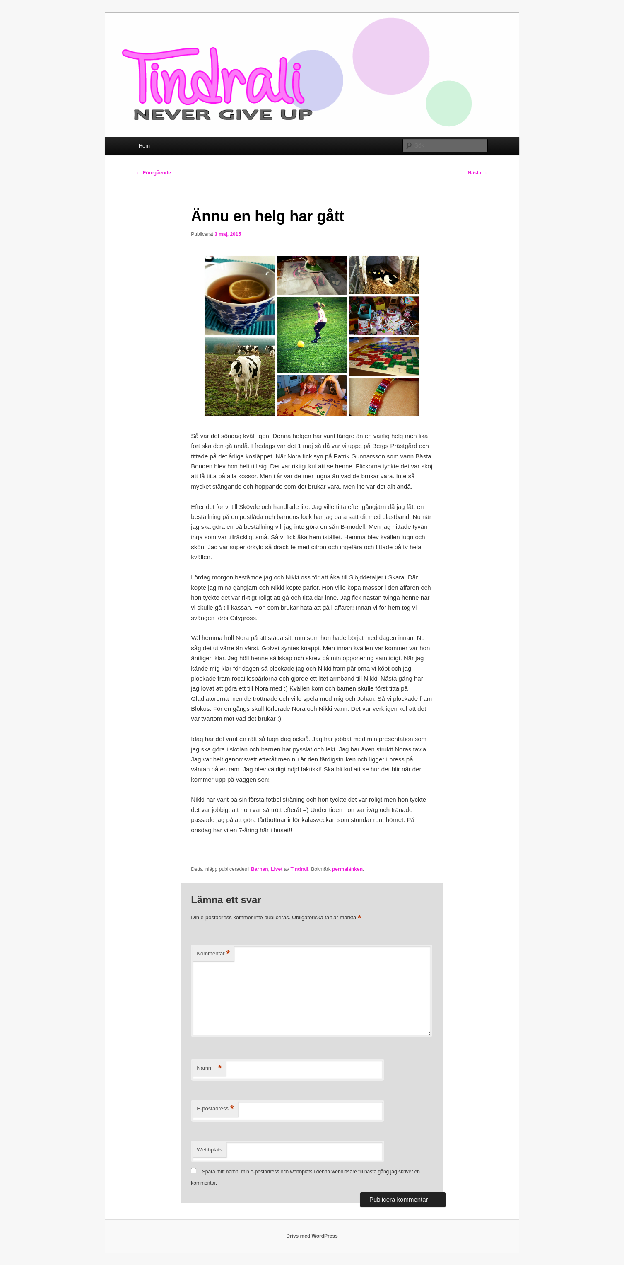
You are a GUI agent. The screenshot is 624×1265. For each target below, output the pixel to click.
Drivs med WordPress (312, 1236)
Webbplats (209, 1149)
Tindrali (299, 869)
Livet (276, 869)
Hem (144, 146)
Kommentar (213, 954)
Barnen (259, 869)
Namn (209, 1068)
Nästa (477, 173)
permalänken (347, 869)
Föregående (154, 173)
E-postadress (215, 1109)
